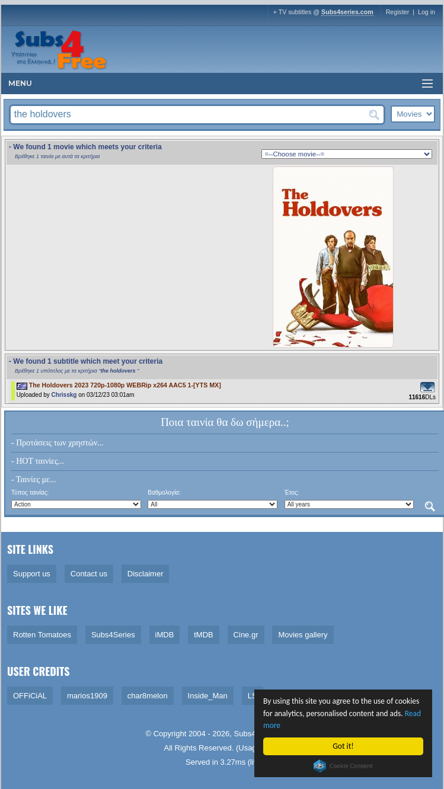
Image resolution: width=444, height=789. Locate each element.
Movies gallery (302, 634)
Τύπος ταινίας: (30, 492)
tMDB (203, 634)
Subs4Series (113, 634)
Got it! (343, 746)
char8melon (147, 695)
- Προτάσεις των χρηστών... (57, 442)
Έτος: (292, 492)
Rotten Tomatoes (42, 634)
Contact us (89, 573)
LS (252, 695)
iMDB (164, 634)
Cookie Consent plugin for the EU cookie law (343, 765)
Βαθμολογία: (164, 492)
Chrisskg (64, 395)
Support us (31, 573)
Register (398, 11)
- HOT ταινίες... (37, 461)
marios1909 (87, 695)
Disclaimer (145, 573)
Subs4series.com (347, 11)
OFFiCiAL (30, 695)
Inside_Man (208, 695)
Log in (426, 11)
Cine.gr (246, 634)
